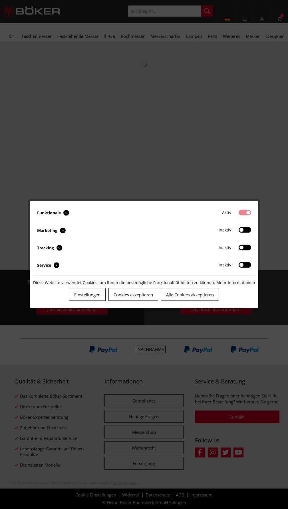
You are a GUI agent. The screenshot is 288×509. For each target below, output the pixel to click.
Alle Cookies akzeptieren (190, 294)
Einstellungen (87, 294)
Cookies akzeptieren (133, 294)
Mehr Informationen (235, 282)
